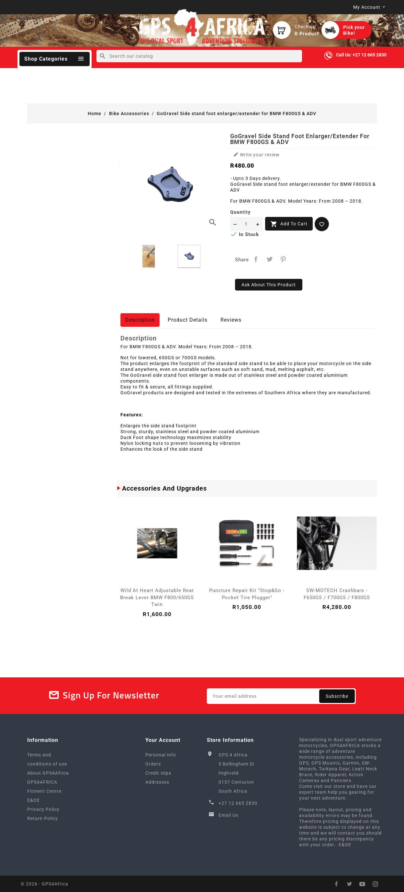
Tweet (270, 259)
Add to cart (289, 224)
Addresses (157, 782)
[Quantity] (246, 224)
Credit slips (158, 773)
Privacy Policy (43, 809)
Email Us (228, 815)
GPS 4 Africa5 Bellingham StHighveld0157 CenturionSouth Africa (236, 773)
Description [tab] (140, 320)
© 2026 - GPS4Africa (44, 883)
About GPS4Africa (48, 773)
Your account (162, 740)
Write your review (256, 154)
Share (256, 259)
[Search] (199, 56)
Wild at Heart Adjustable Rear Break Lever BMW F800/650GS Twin (157, 597)
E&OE (33, 800)
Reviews (230, 320)
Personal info (160, 754)
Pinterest (283, 259)
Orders (153, 764)
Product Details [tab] (188, 320)
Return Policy (42, 818)
